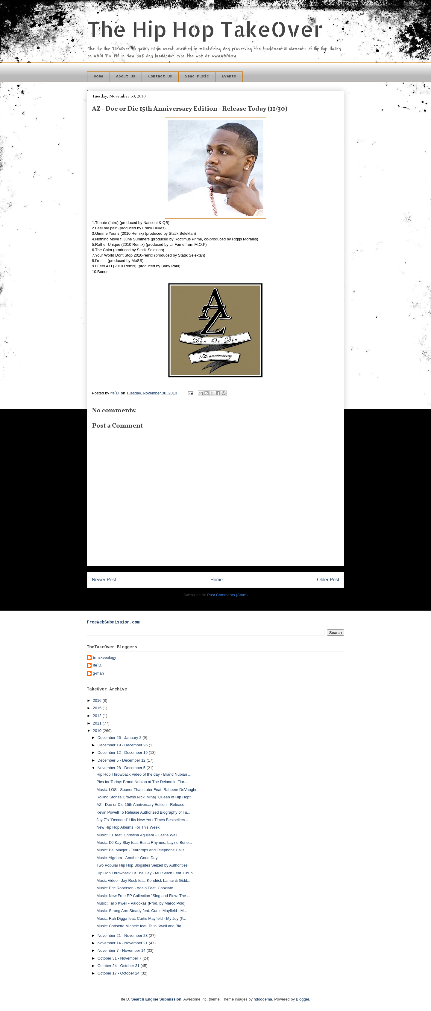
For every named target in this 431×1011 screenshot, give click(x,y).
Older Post (328, 579)
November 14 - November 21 (123, 943)
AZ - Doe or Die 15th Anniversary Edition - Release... (141, 804)
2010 (98, 730)
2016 (98, 700)
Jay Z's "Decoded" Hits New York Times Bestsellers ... (142, 820)
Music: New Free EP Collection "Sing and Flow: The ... (143, 895)
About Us (125, 76)
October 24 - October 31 (119, 965)
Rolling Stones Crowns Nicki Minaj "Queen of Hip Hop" (143, 797)
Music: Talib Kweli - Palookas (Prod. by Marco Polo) (140, 903)
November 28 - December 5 (122, 768)
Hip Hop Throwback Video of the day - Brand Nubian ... (143, 774)
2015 (98, 708)
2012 (98, 715)
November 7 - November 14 (122, 950)
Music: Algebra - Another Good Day (126, 858)
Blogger (302, 999)
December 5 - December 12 (122, 760)
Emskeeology (104, 657)
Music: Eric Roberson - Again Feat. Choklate (134, 888)
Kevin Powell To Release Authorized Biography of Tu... (143, 812)
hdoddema (263, 999)
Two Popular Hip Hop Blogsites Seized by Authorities (141, 865)
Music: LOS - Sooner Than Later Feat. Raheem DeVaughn (146, 789)
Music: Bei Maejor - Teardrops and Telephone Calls (140, 850)
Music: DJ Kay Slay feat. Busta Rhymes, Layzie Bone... (144, 842)
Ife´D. (97, 665)
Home (98, 76)
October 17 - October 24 (119, 973)
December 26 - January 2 (120, 737)
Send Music (197, 76)
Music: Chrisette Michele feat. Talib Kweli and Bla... (140, 926)
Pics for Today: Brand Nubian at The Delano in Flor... (141, 782)
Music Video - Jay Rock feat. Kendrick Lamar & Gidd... (143, 880)
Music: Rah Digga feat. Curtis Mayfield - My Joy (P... (141, 918)
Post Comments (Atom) (227, 595)
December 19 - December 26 (123, 745)
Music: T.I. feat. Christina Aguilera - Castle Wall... (138, 835)
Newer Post (104, 579)
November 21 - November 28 (123, 935)
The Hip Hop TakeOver (205, 29)
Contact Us (160, 76)
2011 (98, 723)
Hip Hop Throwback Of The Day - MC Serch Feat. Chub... (146, 873)
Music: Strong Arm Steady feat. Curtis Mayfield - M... (141, 910)
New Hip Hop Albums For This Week (127, 827)
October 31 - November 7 (120, 958)
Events (229, 76)
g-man (98, 673)
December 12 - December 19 (123, 752)
